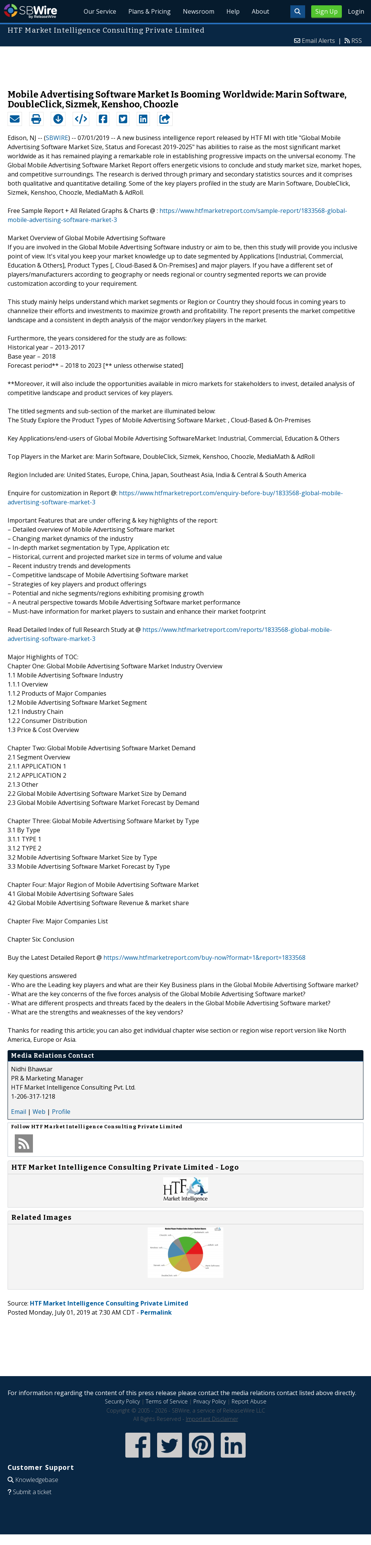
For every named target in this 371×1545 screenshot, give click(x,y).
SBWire (30, 11)
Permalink (156, 1312)
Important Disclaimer (212, 1418)
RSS (356, 40)
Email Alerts (318, 40)
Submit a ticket (32, 1492)
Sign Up (326, 11)
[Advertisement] (185, 64)
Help (233, 11)
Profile (61, 1111)
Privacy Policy (209, 1401)
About (260, 11)
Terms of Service (167, 1401)
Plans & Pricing (149, 11)
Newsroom (198, 11)
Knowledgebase (36, 1480)
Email (18, 1111)
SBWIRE (57, 138)
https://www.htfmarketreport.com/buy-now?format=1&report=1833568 (204, 957)
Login (356, 11)
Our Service (100, 11)
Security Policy (122, 1401)
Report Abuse (249, 1401)
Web (39, 1111)
